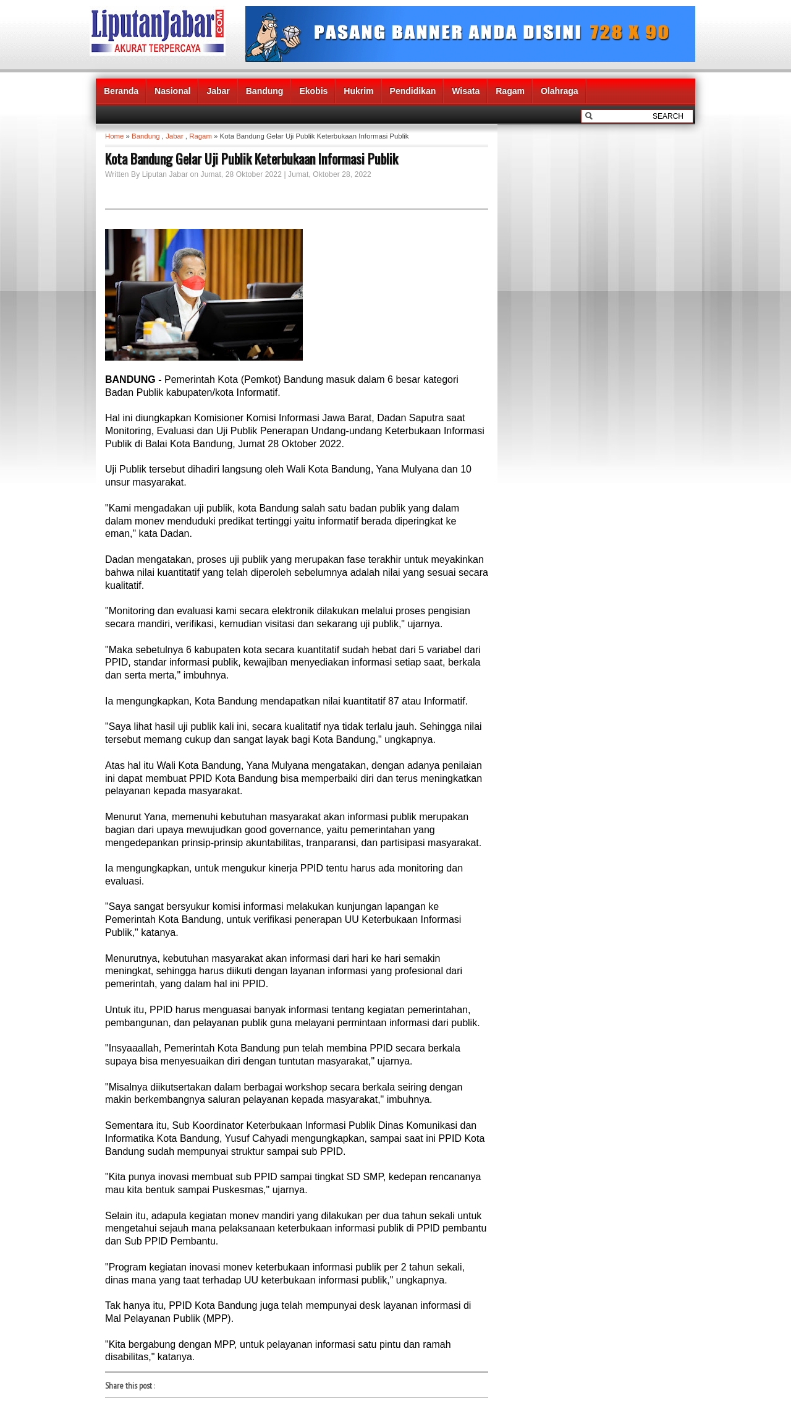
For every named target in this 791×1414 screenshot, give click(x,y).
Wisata (466, 91)
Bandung (265, 91)
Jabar (217, 91)
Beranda (121, 91)
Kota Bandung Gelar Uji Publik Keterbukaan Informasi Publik (251, 158)
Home (114, 136)
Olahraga (559, 91)
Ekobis (313, 91)
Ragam (510, 91)
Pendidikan (413, 91)
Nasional (172, 91)
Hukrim (358, 91)
